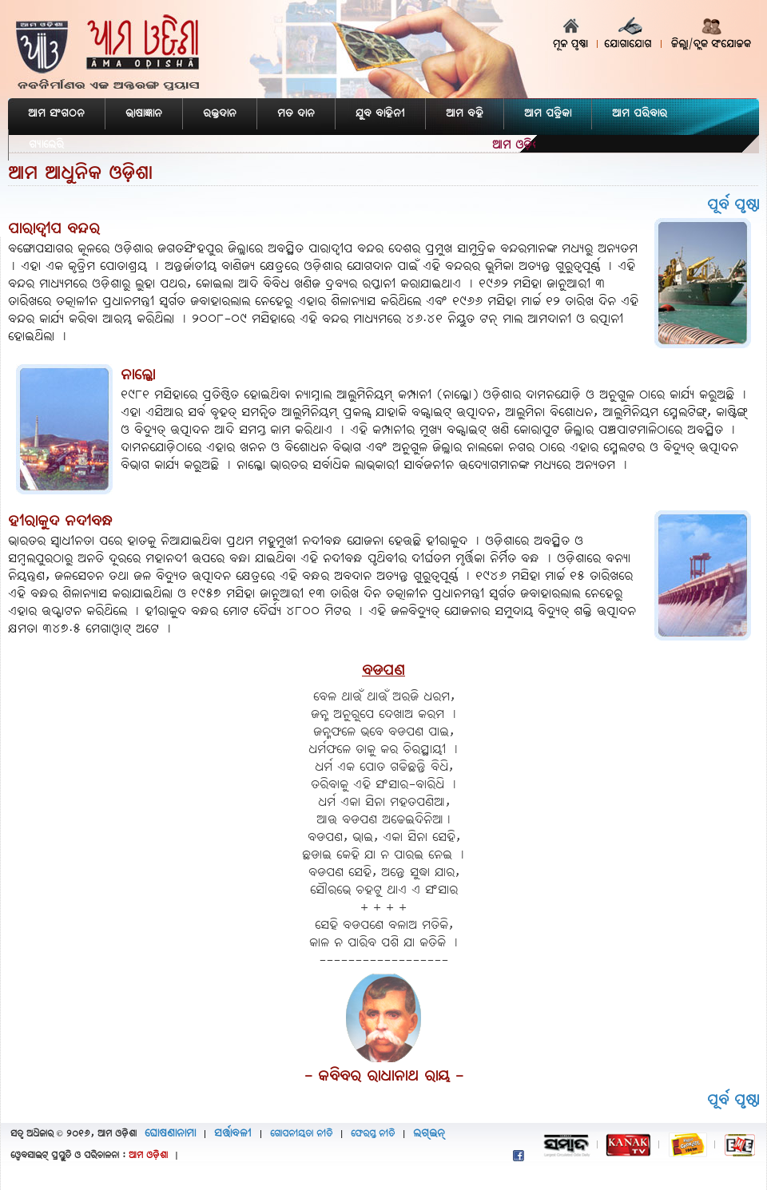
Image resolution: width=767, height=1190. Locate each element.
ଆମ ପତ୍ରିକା (547, 114)
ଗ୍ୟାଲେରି (46, 145)
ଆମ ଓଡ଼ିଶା (148, 1156)
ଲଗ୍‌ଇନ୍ (429, 1134)
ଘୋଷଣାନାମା (170, 1134)
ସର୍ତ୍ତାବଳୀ (233, 1134)
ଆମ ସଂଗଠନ (56, 114)
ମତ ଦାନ (296, 114)
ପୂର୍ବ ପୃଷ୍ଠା (733, 205)
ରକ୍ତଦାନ (219, 114)
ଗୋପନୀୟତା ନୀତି (301, 1134)
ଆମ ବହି (464, 114)
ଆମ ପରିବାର (639, 114)
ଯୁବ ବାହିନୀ (380, 114)
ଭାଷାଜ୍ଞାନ (143, 114)
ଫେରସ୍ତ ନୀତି (373, 1134)
